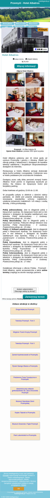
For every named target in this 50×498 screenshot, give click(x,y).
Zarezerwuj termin (35, 297)
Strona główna (7, 23)
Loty (6, 27)
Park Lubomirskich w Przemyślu (25, 435)
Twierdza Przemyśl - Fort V (25, 343)
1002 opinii (33, 151)
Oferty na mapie (21, 23)
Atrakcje (31, 27)
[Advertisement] (25, 469)
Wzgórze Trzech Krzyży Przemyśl (25, 332)
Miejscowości (33, 23)
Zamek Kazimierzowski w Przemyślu (25, 355)
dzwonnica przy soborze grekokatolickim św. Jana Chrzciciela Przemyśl (25, 391)
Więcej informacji (26, 66)
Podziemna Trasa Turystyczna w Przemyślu (25, 378)
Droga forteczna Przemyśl (25, 309)
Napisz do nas (31, 493)
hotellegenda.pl (44, 1)
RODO (23, 485)
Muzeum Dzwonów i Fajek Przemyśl (25, 424)
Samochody (19, 27)
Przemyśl (43, 30)
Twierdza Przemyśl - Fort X (25, 321)
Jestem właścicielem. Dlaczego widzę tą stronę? (25, 290)
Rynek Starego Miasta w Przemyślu (25, 366)
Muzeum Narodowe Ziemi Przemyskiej (25, 402)
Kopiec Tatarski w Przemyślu (25, 413)
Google (5, 475)
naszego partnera (33, 272)
